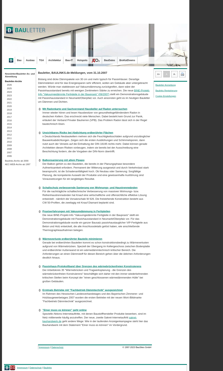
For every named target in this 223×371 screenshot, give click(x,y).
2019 (9, 110)
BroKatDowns (127, 60)
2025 (9, 88)
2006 (9, 156)
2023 (9, 95)
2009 (9, 145)
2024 (9, 92)
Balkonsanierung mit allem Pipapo (63, 160)
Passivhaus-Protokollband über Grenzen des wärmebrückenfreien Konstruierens (91, 266)
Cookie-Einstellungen (165, 96)
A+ (158, 74)
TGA (41, 60)
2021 (9, 102)
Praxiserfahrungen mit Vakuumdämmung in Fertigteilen (76, 211)
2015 (9, 124)
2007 (9, 152)
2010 (9, 142)
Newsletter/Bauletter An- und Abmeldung (20, 75)
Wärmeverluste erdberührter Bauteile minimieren (72, 238)
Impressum (44, 347)
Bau (19, 60)
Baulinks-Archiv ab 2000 (17, 161)
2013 (9, 131)
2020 (9, 106)
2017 (9, 117)
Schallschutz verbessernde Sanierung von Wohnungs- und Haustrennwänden (89, 187)
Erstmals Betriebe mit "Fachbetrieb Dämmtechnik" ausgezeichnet (82, 290)
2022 (9, 99)
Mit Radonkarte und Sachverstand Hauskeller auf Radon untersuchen (84, 108)
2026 (9, 85)
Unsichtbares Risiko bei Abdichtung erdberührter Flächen (77, 132)
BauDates (109, 60)
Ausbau (30, 60)
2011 (9, 138)
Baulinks (48, 367)
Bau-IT (69, 60)
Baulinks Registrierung (166, 90)
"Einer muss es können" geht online (64, 310)
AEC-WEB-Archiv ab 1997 (17, 164)
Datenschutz (57, 347)
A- (174, 74)
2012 (9, 134)
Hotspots (82, 60)
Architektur (54, 60)
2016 (9, 120)
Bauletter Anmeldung (165, 85)
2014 (9, 127)
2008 (9, 149)
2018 (9, 113)
